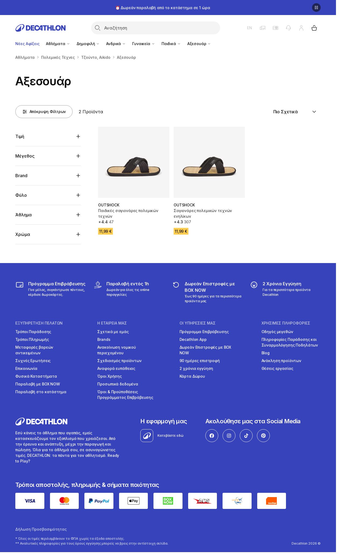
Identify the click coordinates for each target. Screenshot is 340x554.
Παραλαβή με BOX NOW (37, 384)
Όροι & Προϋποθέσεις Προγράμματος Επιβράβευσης (125, 394)
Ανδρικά (116, 43)
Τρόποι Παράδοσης (33, 331)
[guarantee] (285, 292)
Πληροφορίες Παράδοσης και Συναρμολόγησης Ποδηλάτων (290, 342)
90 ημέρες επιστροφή (200, 360)
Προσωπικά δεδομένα (117, 384)
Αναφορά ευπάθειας (116, 368)
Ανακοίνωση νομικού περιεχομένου (116, 350)
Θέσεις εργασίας (277, 368)
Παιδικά (171, 43)
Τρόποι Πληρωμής (32, 339)
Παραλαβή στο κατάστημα (40, 391)
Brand (21, 175)
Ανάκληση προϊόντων (281, 360)
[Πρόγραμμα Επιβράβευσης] (50, 292)
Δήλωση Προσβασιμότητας (40, 529)
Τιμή (19, 136)
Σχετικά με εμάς (112, 331)
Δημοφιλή (88, 43)
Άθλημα (23, 214)
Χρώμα (22, 234)
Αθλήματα (58, 43)
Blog (266, 353)
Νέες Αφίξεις (27, 43)
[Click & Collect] (129, 292)
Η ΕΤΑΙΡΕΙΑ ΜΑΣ (112, 323)
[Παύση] (316, 7)
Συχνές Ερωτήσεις (33, 360)
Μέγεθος (24, 156)
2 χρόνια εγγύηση (196, 368)
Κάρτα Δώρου (192, 376)
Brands (103, 339)
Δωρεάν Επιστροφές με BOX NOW (205, 350)
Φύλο (21, 195)
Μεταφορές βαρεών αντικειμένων (34, 350)
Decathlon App (193, 339)
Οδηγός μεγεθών (277, 331)
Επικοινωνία (26, 368)
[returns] (207, 292)
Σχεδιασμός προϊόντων (119, 360)
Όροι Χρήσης (109, 376)
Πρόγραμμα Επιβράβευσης (204, 331)
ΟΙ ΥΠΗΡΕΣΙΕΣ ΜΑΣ (198, 323)
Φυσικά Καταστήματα (36, 376)
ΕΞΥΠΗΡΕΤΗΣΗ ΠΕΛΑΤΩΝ (39, 323)
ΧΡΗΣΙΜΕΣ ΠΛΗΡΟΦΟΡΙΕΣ (286, 323)
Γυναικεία (143, 43)
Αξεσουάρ (199, 43)
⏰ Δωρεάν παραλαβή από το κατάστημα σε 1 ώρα (162, 7)
